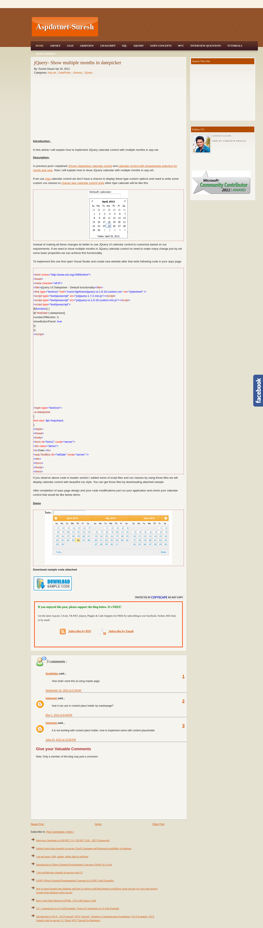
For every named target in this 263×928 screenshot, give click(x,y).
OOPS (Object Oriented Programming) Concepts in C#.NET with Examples (75, 880)
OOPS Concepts (161, 45)
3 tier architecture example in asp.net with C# (59, 872)
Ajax (70, 45)
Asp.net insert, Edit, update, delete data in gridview (62, 856)
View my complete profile (229, 141)
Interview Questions (205, 45)
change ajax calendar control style (82, 183)
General (78, 72)
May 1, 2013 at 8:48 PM (59, 715)
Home (40, 45)
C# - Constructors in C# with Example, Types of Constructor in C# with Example (77, 908)
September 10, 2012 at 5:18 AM (63, 690)
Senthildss (52, 673)
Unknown (52, 698)
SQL (124, 45)
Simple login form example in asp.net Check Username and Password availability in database (84, 848)
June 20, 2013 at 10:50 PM (61, 739)
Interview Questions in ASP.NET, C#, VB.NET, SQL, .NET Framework (73, 840)
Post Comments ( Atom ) (60, 831)
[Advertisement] (178, 26)
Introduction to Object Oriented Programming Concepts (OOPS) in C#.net (74, 864)
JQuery (138, 45)
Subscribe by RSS (75, 631)
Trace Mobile (46, 53)
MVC (181, 45)
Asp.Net (55, 45)
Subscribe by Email (116, 631)
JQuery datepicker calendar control (90, 166)
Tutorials (234, 45)
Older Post (158, 824)
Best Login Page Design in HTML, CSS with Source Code (66, 900)
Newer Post (37, 824)
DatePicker (65, 72)
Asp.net (52, 72)
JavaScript (107, 45)
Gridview (87, 45)
